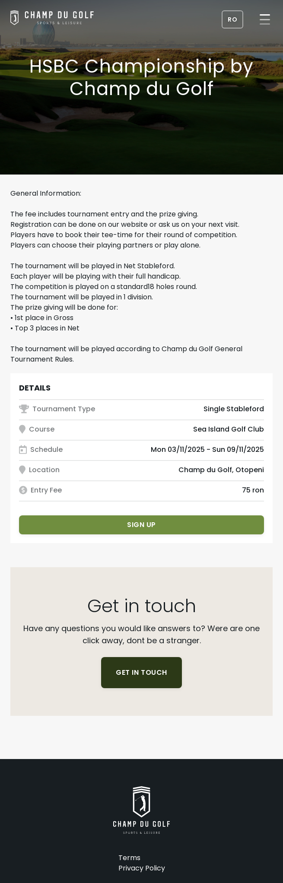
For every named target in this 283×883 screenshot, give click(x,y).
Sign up (141, 525)
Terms (129, 858)
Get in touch (141, 672)
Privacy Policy (141, 868)
